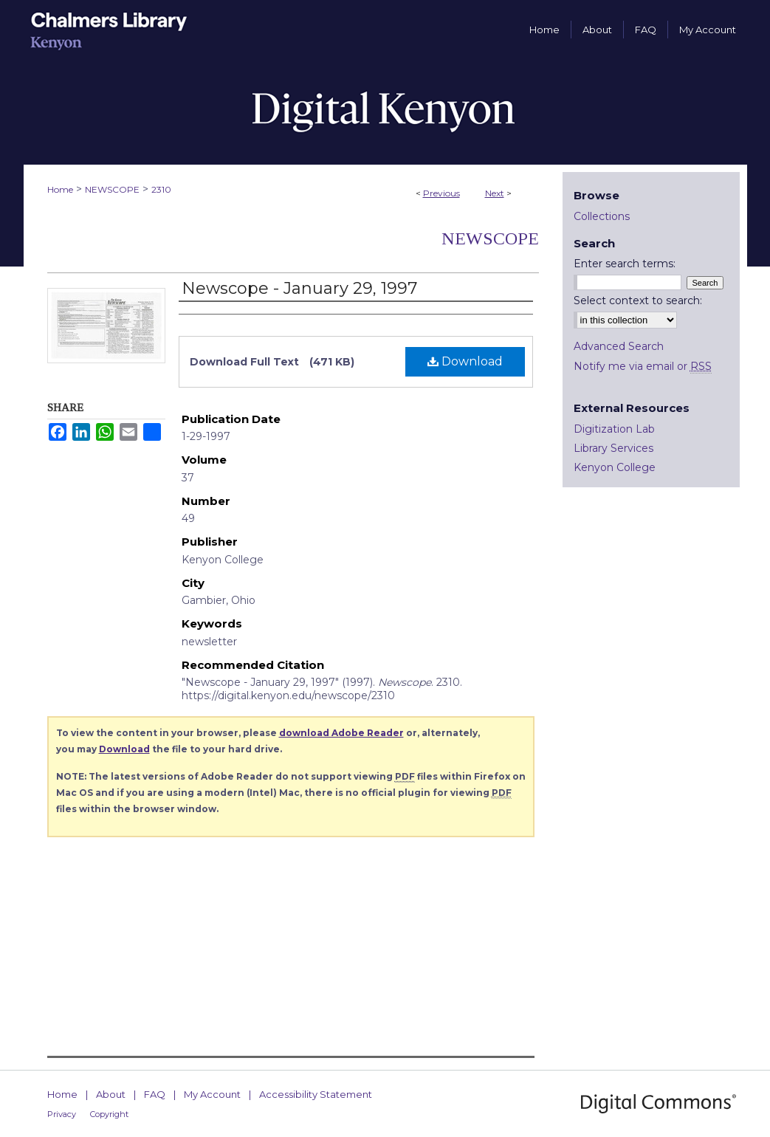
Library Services (613, 448)
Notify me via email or (643, 366)
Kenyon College (615, 467)
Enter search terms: (625, 263)
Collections (602, 216)
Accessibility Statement (315, 1094)
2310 (161, 189)
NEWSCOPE (112, 189)
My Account (212, 1094)
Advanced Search (619, 346)
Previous (441, 193)
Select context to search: (638, 300)
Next (494, 193)
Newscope (490, 238)
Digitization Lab (614, 429)
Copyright (109, 1114)
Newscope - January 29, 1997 (299, 288)
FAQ (154, 1094)
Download (465, 361)
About (111, 1094)
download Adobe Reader (341, 732)
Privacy (61, 1114)
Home (60, 189)
